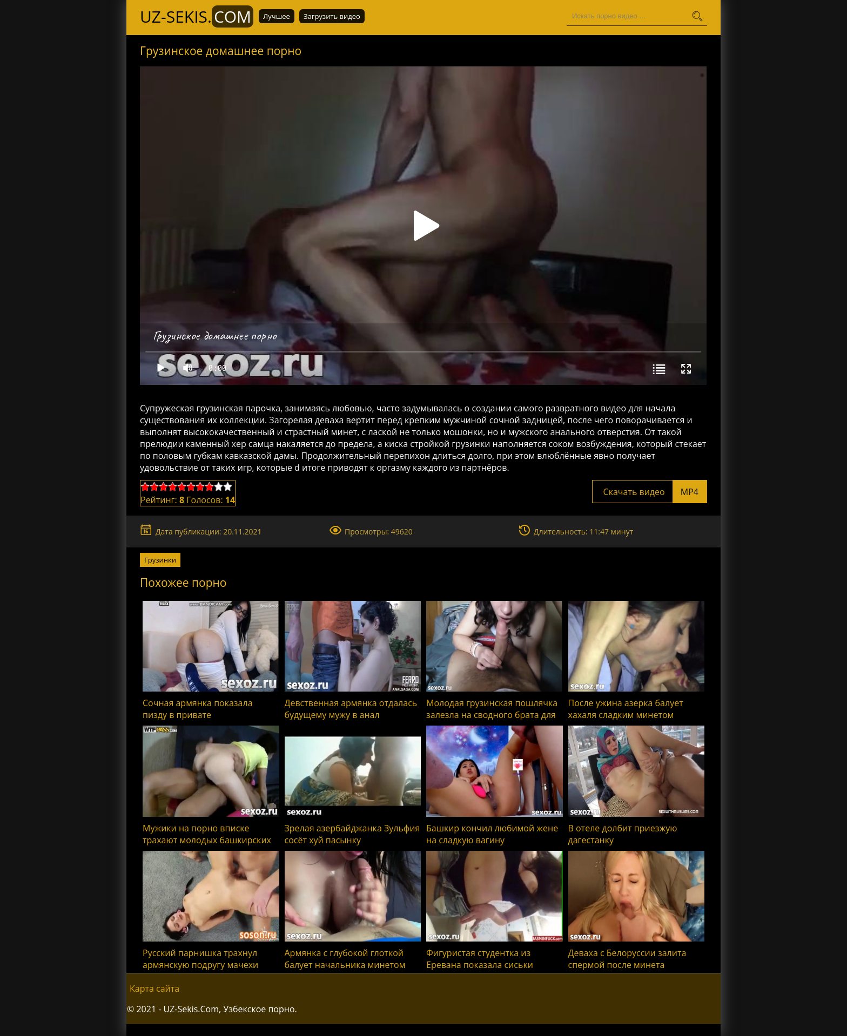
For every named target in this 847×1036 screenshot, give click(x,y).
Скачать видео (650, 492)
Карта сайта (154, 988)
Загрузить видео (332, 16)
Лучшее (276, 16)
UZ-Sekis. (196, 16)
